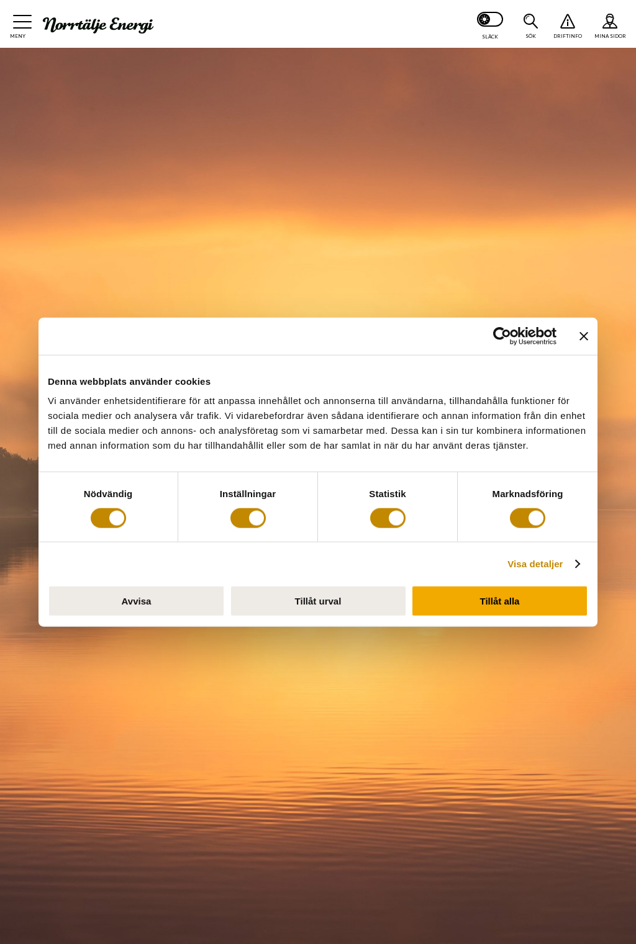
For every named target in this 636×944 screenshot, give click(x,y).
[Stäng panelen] (583, 335)
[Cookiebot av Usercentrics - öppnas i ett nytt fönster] (502, 335)
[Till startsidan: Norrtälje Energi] (98, 25)
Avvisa (137, 601)
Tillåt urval (318, 601)
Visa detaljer (535, 563)
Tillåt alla (500, 601)
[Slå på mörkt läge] (490, 23)
